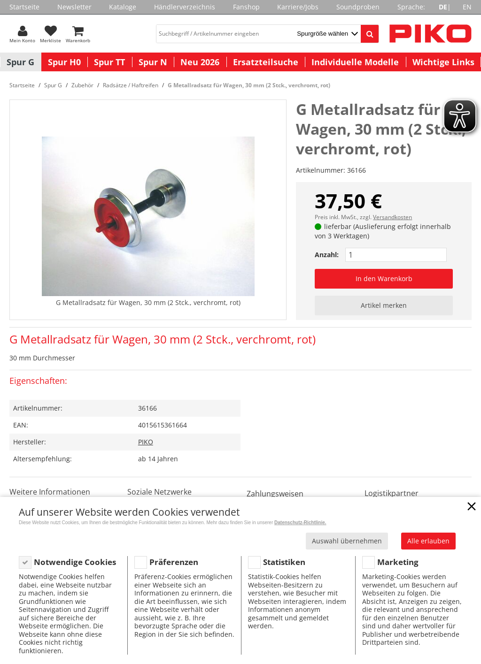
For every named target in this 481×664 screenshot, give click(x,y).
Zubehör (82, 85)
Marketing (398, 562)
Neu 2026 (199, 62)
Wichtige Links (443, 62)
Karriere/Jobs (297, 6)
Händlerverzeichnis (184, 6)
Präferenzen (173, 562)
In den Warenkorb (384, 278)
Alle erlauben (428, 540)
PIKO (145, 441)
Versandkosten (392, 217)
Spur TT (109, 62)
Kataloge (122, 6)
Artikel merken (384, 305)
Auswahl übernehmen (347, 540)
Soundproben (358, 6)
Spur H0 (64, 62)
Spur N (153, 62)
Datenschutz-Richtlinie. (300, 522)
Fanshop (246, 6)
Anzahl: (327, 254)
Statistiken (284, 562)
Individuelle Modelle (355, 62)
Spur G (20, 62)
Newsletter (74, 6)
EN (467, 6)
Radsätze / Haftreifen (130, 85)
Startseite (24, 6)
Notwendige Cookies (75, 562)
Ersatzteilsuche (265, 62)
